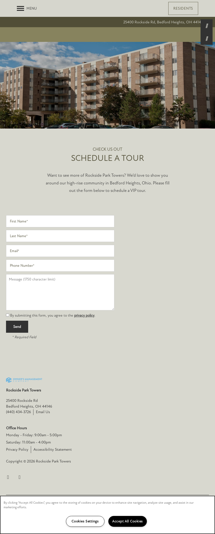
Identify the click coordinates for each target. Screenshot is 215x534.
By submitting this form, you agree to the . (52, 327)
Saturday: (13, 454)
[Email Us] (207, 38)
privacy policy (84, 327)
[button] (183, 8)
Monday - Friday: (19, 447)
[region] (107, 515)
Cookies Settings (85, 521)
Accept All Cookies (127, 521)
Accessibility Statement (52, 461)
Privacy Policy (17, 461)
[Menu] (27, 8)
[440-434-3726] (207, 25)
